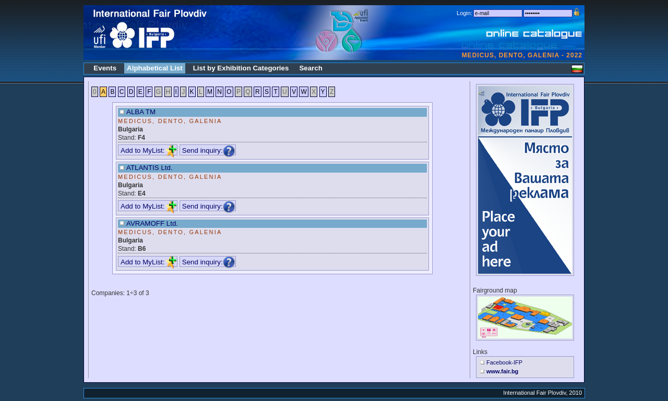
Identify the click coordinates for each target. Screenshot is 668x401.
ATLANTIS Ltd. (149, 168)
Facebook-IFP (504, 362)
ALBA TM (141, 112)
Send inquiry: (208, 150)
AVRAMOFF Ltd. (152, 223)
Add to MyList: (149, 150)
